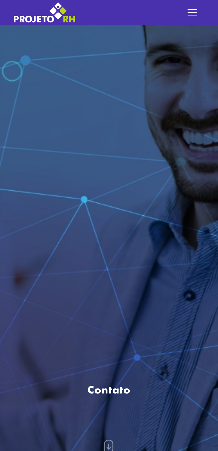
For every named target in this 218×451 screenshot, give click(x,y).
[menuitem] (192, 12)
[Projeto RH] (44, 12)
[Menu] (192, 12)
